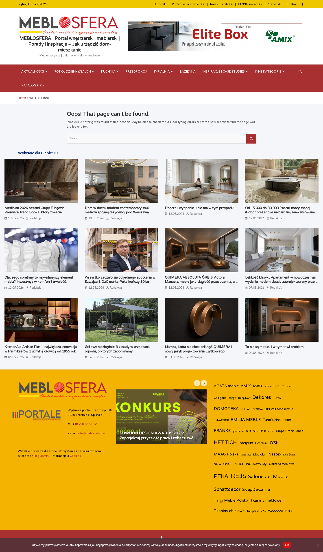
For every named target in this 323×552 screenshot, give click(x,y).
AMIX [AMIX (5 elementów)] (246, 386)
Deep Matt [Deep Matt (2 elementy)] (244, 398)
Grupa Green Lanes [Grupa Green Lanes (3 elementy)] (289, 431)
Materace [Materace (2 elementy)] (245, 454)
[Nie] (317, 545)
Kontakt (292, 4)
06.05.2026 (16, 357)
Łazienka (188, 71)
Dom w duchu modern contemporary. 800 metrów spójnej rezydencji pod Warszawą (117, 210)
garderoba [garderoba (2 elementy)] (238, 431)
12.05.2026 (176, 213)
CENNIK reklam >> (250, 4)
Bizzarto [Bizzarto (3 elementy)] (270, 386)
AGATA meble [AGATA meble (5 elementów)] (226, 386)
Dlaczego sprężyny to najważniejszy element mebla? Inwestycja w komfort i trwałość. (38, 279)
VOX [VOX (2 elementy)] (263, 511)
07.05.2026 (256, 287)
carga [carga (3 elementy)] (232, 398)
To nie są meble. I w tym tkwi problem (274, 347)
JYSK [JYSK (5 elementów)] (274, 443)
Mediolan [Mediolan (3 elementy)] (259, 454)
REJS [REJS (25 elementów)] (238, 476)
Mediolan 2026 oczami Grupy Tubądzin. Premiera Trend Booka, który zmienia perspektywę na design (34, 212)
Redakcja (35, 218)
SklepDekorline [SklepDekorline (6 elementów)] (256, 489)
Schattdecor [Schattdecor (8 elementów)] (227, 489)
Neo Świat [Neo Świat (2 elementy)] (289, 454)
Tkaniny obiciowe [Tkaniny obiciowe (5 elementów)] (229, 511)
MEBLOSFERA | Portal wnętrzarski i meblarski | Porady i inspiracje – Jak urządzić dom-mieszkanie (69, 44)
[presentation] (197, 383)
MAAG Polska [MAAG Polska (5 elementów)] (226, 454)
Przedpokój (136, 71)
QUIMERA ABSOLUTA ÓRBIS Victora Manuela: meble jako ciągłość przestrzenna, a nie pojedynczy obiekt (200, 281)
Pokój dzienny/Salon (72, 71)
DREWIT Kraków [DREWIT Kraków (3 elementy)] (251, 409)
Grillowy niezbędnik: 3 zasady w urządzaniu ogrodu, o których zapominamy (117, 349)
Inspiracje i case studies (223, 71)
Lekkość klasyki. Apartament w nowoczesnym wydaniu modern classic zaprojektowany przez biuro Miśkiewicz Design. (280, 281)
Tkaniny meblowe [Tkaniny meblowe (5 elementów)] (266, 500)
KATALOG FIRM (32, 85)
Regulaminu (42, 456)
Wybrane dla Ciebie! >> (38, 152)
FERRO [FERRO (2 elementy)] (286, 420)
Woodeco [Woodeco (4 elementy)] (275, 511)
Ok (287, 545)
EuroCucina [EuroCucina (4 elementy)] (272, 420)
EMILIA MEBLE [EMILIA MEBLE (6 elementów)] (246, 419)
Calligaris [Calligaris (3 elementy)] (220, 398)
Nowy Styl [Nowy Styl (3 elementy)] (260, 464)
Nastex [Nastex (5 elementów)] (274, 454)
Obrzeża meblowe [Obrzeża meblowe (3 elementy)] (282, 464)
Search (251, 139)
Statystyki (274, 4)
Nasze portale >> (221, 4)
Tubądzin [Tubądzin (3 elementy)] (253, 511)
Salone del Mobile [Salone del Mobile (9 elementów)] (268, 476)
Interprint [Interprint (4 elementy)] (246, 443)
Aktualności (32, 71)
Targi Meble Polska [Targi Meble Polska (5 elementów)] (231, 500)
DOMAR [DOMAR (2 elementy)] (278, 398)
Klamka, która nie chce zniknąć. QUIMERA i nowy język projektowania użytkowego (198, 349)
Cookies (75, 456)
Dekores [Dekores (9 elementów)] (261, 397)
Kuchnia (108, 71)
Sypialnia (161, 71)
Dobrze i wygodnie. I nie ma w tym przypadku (200, 208)
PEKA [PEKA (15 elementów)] (221, 476)
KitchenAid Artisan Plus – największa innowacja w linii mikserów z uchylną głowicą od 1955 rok (40, 349)
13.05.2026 (16, 218)
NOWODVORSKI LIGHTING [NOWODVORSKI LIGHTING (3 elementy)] (232, 464)
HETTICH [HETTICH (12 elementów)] (225, 442)
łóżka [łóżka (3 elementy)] (288, 511)
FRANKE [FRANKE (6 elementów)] (222, 430)
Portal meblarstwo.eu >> (188, 4)
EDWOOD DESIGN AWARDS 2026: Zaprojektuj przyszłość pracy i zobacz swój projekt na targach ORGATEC (157, 438)
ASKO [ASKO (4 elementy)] (257, 386)
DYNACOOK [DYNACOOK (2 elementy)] (221, 420)
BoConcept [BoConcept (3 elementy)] (285, 386)
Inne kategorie (268, 71)
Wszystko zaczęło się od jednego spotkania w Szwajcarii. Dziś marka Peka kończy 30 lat (120, 279)
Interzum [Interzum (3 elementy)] (261, 443)
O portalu (160, 4)
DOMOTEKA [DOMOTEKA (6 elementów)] (226, 408)
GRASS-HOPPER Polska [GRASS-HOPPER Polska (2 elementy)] (260, 431)
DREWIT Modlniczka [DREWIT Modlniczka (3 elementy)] (279, 409)
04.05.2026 (176, 357)
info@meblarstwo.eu (92, 433)
